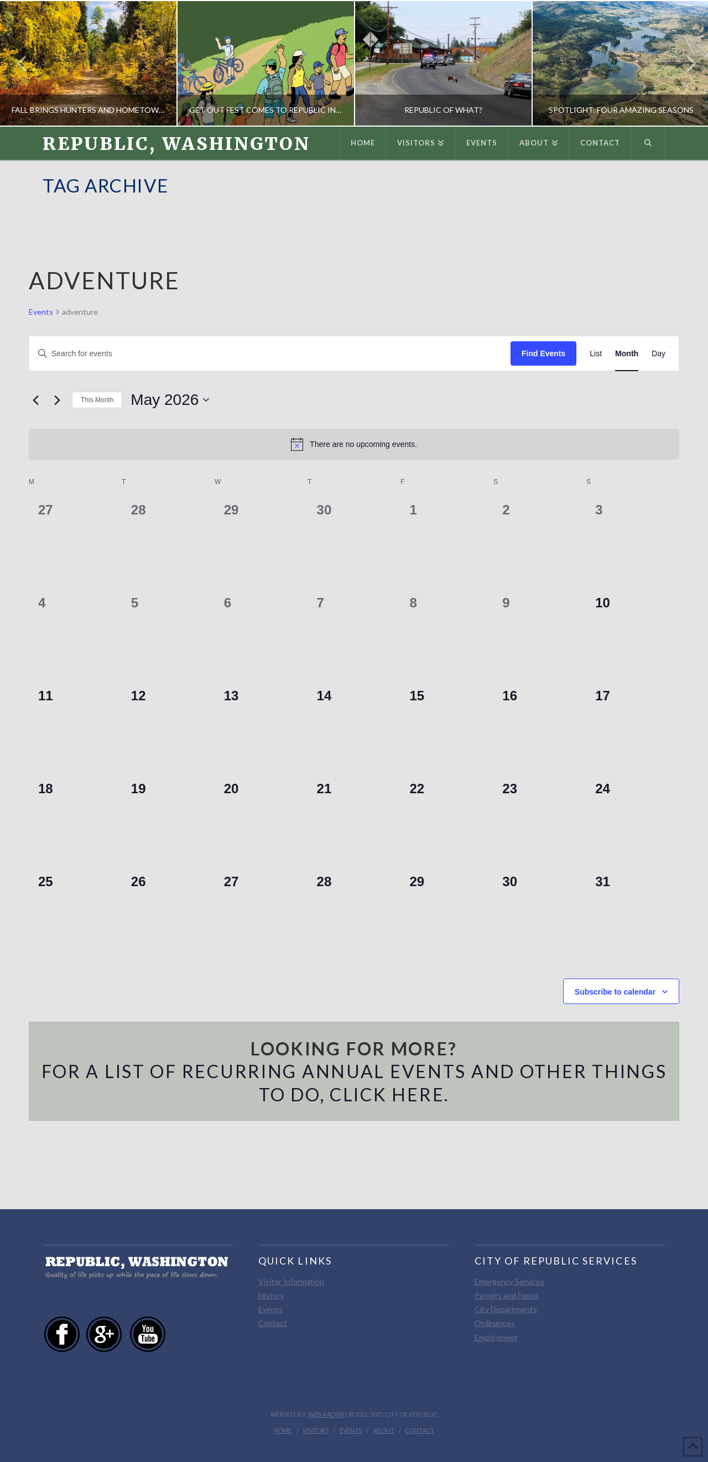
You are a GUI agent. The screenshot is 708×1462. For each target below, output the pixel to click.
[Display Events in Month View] (626, 353)
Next (685, 63)
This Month (97, 400)
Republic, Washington (176, 144)
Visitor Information (291, 1281)
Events (41, 311)
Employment (496, 1337)
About (383, 1430)
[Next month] (57, 400)
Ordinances (495, 1323)
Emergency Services (509, 1281)
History (271, 1295)
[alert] (354, 444)
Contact (272, 1323)
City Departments (506, 1309)
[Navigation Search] (648, 143)
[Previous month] (35, 400)
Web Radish (326, 1414)
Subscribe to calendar (615, 991)
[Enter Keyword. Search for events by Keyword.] (270, 353)
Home (282, 1430)
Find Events (543, 353)
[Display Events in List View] (596, 353)
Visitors (316, 1430)
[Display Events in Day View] (658, 353)
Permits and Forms (507, 1295)
